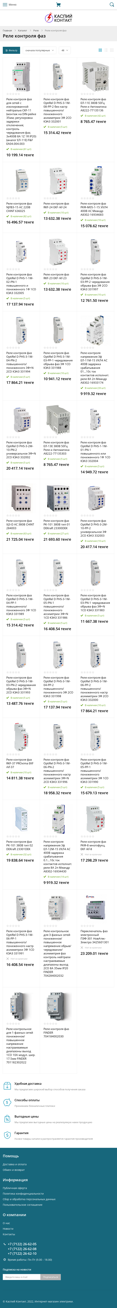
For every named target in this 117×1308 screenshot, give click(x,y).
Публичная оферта (15, 1188)
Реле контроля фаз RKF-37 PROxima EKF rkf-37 (19, 763)
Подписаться (50, 1277)
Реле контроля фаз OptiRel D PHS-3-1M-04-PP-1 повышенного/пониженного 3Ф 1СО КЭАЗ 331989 (21, 604)
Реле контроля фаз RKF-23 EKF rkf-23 (56, 276)
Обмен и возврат (14, 1170)
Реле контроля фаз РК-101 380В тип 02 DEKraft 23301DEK (19, 845)
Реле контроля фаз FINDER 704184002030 (56, 1032)
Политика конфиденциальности (23, 1193)
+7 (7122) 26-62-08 (22, 1249)
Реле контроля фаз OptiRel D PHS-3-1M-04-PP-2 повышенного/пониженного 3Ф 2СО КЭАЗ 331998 (58, 687)
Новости (8, 1228)
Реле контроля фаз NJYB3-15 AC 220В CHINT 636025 (19, 207)
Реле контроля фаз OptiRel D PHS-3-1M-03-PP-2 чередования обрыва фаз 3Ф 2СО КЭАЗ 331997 (95, 281)
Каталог (22, 30)
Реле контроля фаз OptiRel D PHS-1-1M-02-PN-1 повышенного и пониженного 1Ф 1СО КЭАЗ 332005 (21, 283)
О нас (6, 1223)
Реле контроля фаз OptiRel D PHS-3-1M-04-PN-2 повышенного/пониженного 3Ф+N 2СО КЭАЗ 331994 (19, 362)
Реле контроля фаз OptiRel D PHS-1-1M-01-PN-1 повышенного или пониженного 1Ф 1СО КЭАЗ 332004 (95, 451)
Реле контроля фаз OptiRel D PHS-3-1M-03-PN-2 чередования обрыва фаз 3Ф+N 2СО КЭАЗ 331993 (21, 685)
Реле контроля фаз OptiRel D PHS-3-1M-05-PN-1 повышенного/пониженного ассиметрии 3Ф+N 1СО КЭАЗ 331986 (57, 606)
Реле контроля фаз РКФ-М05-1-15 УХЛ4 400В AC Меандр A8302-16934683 (94, 209)
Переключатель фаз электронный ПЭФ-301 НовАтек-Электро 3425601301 (95, 936)
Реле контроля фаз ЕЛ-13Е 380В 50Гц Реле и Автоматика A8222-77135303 (56, 447)
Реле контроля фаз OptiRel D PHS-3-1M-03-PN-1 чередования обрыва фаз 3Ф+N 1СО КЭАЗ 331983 (95, 602)
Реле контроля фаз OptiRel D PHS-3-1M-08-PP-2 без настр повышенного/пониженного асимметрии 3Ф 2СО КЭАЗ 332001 (57, 110)
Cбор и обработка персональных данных (29, 1199)
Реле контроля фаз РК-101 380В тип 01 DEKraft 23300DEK (57, 524)
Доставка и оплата (15, 1164)
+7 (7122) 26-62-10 (22, 1253)
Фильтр (11, 50)
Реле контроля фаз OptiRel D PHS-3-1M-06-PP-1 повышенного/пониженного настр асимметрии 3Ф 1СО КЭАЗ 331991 (20, 942)
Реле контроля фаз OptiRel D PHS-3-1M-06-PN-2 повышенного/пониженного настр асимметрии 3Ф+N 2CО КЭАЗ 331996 (57, 771)
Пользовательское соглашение (22, 1204)
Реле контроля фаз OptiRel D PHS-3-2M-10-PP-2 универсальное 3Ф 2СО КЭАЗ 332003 (94, 528)
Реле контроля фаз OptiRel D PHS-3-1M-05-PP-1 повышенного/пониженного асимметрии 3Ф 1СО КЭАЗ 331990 (94, 771)
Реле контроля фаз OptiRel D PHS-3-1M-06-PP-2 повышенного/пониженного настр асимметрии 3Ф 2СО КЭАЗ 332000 (94, 689)
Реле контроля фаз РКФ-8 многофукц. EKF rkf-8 (93, 845)
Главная (7, 30)
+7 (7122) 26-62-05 (22, 1244)
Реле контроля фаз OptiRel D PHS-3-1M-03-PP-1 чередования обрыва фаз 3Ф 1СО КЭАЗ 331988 (58, 360)
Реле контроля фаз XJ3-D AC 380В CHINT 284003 (20, 524)
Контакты (9, 1234)
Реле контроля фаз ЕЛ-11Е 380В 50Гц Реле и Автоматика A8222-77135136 (93, 104)
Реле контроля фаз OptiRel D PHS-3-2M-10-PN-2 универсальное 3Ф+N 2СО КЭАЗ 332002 (21, 449)
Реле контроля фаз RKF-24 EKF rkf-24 (56, 205)
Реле (36, 30)
